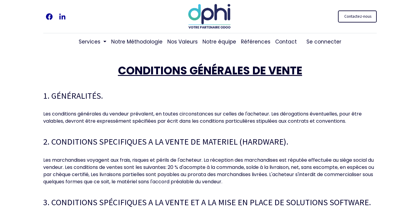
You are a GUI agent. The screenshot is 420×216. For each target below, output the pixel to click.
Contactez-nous (357, 16)
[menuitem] (137, 42)
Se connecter (323, 41)
